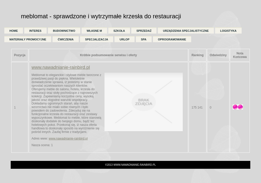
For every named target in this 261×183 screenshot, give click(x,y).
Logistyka (228, 30)
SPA (144, 39)
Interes (35, 30)
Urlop (124, 39)
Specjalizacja (96, 39)
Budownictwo (64, 30)
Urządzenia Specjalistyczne (185, 30)
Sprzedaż (143, 30)
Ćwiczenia (65, 39)
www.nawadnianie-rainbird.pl (61, 67)
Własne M (94, 30)
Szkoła (119, 30)
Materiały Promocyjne (27, 39)
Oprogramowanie (172, 39)
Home (13, 30)
